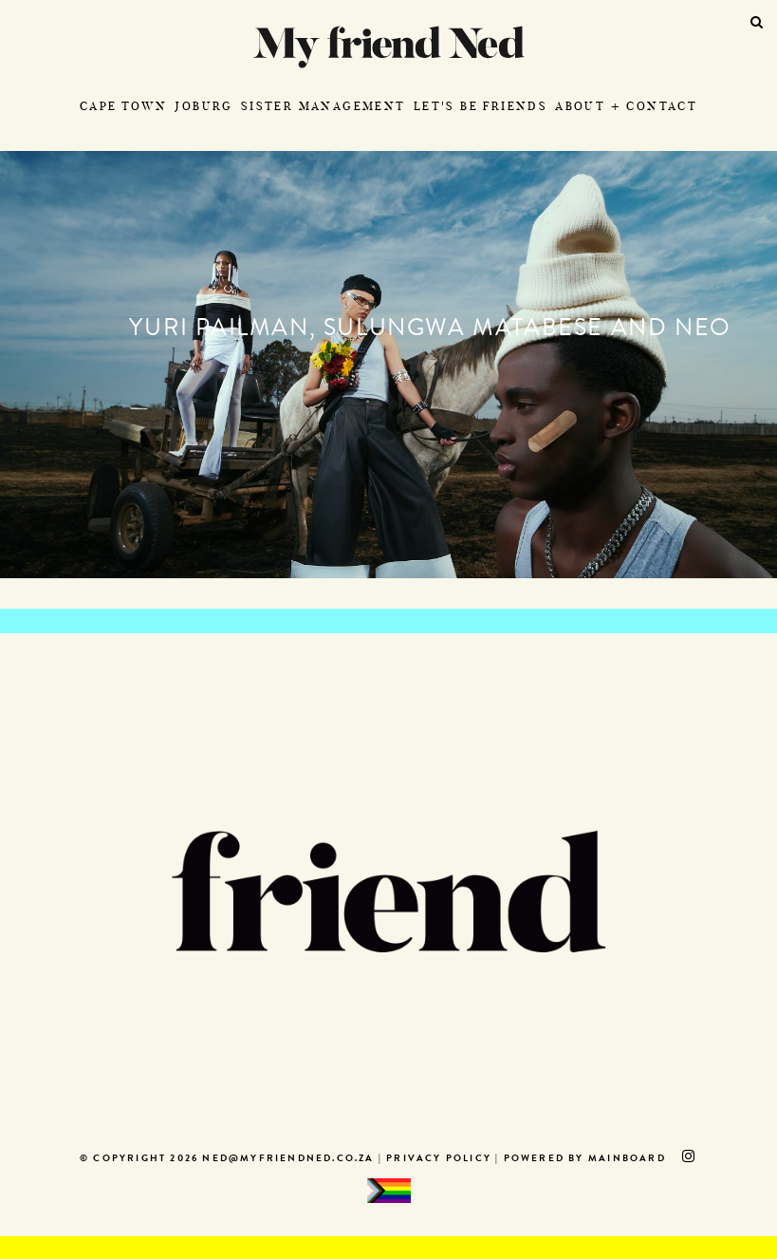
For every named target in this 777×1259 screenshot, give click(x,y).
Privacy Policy (438, 1159)
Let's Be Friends (480, 106)
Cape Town (124, 106)
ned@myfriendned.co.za (288, 1159)
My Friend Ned (389, 47)
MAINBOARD (627, 1159)
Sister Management (323, 106)
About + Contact (626, 106)
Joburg (203, 106)
